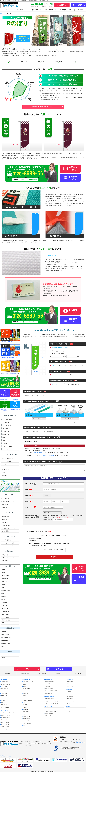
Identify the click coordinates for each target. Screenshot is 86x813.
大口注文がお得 (25, 673)
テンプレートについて (7, 498)
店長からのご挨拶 (6, 643)
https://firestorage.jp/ (48, 455)
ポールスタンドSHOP (75, 673)
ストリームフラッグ (7, 449)
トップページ (7, 10)
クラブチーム (5, 608)
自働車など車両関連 (7, 590)
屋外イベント (5, 581)
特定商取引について (7, 640)
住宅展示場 (4, 602)
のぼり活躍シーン (10, 566)
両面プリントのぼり (7, 446)
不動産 (3, 584)
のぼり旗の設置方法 (7, 540)
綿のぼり (5, 437)
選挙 (3, 593)
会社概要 (80, 10)
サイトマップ (5, 646)
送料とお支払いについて (8, 557)
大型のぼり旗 (6, 431)
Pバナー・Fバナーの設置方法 (51, 703)
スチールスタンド (6, 466)
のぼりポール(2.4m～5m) (8, 458)
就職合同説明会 (5, 578)
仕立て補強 (41, 61)
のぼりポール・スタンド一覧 (7, 712)
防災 (3, 622)
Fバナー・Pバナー (5, 691)
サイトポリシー (5, 634)
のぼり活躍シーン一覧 (28, 681)
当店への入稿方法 (6, 504)
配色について (5, 507)
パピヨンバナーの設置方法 (8, 546)
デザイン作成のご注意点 (8, 501)
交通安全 (4, 596)
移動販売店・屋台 (6, 611)
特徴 (9, 61)
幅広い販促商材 (42, 673)
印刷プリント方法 (6, 525)
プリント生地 (58, 61)
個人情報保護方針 (6, 637)
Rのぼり (4, 440)
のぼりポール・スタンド (10, 454)
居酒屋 (3, 569)
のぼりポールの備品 (7, 472)
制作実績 (58, 673)
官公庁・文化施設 (6, 620)
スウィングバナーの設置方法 (9, 543)
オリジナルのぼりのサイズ (8, 528)
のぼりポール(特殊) (6, 461)
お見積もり (76, 61)
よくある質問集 (5, 531)
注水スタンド (5, 464)
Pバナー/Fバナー (6, 428)
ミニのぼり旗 (6, 422)
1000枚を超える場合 (65, 10)
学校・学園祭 (5, 605)
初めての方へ (20, 10)
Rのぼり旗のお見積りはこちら (42, 106)
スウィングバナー (7, 425)
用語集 (3, 658)
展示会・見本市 (5, 575)
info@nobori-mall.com (28, 180)
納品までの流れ (5, 555)
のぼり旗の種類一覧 (10, 416)
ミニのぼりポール (6, 475)
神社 (3, 587)
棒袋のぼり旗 (6, 434)
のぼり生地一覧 (5, 519)
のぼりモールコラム (7, 655)
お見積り (79, 5)
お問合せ (62, 5)
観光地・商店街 (5, 614)
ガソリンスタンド (6, 599)
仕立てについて (5, 522)
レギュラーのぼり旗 (7, 419)
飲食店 (3, 572)
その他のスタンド (6, 469)
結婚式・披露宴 (5, 617)
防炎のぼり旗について (7, 516)
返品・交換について (7, 560)
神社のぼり (5, 443)
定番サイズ (24, 61)
